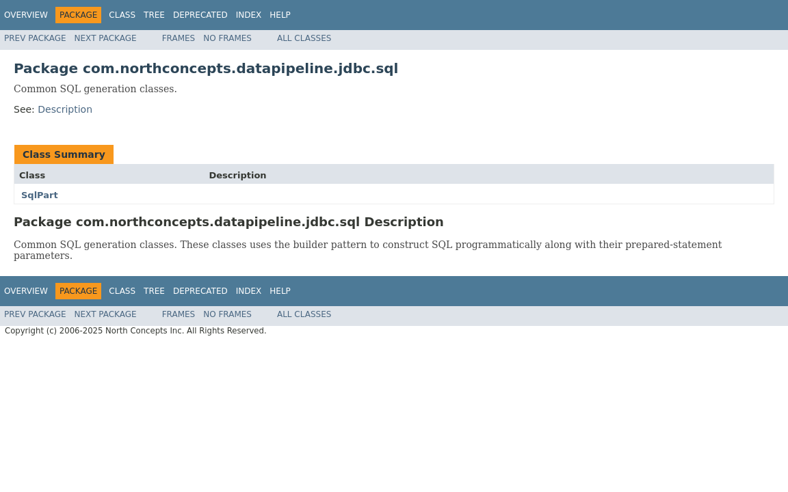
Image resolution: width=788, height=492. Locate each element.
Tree (154, 15)
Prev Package (35, 38)
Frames (179, 38)
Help (280, 15)
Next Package (106, 38)
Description (65, 109)
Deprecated (200, 15)
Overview (26, 15)
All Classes (304, 38)
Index (249, 15)
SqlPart (39, 195)
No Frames (227, 38)
